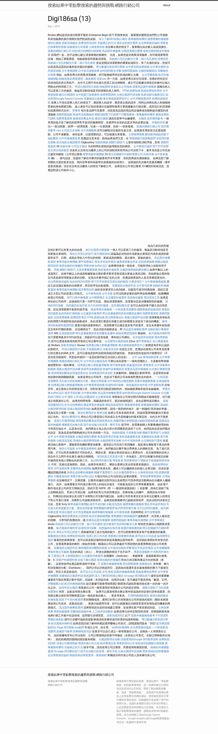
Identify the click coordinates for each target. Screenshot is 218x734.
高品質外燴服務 (111, 50)
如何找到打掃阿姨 (69, 313)
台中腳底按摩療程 (86, 448)
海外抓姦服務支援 (129, 436)
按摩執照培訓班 (76, 536)
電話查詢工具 (152, 297)
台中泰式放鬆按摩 (89, 70)
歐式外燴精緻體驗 (99, 516)
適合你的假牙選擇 (127, 43)
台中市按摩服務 (82, 512)
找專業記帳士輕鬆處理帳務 (102, 345)
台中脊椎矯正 (157, 520)
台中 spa (137, 357)
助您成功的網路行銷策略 (86, 50)
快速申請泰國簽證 (83, 114)
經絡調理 (104, 86)
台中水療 (107, 293)
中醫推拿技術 (62, 476)
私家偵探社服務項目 (153, 94)
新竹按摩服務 (152, 512)
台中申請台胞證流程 (95, 361)
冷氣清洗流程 (111, 349)
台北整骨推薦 (103, 396)
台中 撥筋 (67, 396)
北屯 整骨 (107, 571)
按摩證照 (163, 58)
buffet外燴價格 (120, 627)
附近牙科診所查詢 (105, 261)
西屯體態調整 (131, 563)
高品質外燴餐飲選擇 (135, 329)
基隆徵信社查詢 (57, 536)
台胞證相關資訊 (147, 70)
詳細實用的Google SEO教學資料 (139, 639)
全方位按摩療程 (73, 404)
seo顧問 (79, 627)
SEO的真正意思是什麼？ (111, 456)
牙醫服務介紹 (56, 583)
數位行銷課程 (67, 94)
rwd (58, 130)
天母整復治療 (134, 432)
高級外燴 (65, 146)
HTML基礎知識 (131, 90)
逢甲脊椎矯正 (86, 261)
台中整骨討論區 (143, 146)
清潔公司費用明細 (64, 420)
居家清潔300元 (115, 615)
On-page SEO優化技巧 (137, 575)
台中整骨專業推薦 (94, 385)
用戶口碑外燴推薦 (78, 297)
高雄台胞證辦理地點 (79, 408)
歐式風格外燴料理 (159, 333)
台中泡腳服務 (89, 130)
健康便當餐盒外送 (83, 118)
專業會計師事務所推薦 (121, 536)
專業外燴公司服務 (59, 551)
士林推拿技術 (97, 47)
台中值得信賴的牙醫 (119, 548)
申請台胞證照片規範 (87, 86)
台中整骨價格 (89, 392)
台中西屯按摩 (144, 285)
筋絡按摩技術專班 (152, 90)
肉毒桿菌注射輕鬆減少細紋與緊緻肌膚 (135, 420)
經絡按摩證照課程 (127, 333)
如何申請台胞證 (68, 587)
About (166, 5)
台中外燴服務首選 (69, 138)
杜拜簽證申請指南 (143, 337)
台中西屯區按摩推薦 (137, 66)
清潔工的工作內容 (96, 536)
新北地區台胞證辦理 (68, 142)
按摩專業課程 (108, 94)
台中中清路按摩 (131, 440)
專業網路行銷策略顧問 (142, 138)
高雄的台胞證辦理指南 (86, 440)
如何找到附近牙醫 (110, 70)
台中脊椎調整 (70, 70)
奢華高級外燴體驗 (93, 154)
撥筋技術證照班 (115, 404)
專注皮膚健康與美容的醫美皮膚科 (122, 313)
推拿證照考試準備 (108, 436)
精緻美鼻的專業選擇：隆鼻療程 (77, 78)
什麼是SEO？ (136, 281)
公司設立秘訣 (79, 146)
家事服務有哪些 (137, 39)
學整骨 (76, 110)
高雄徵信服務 (135, 297)
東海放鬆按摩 (151, 357)
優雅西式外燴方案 (72, 424)
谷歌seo (101, 78)
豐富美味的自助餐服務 (156, 651)
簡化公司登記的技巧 (81, 253)
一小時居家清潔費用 (124, 309)
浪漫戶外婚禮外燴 (66, 559)
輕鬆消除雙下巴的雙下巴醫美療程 (114, 114)
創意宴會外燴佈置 (108, 269)
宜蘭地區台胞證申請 (124, 285)
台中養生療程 (158, 66)
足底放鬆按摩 (67, 333)
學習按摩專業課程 (151, 476)
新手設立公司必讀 (145, 536)
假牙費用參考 (155, 118)
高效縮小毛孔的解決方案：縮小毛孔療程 (133, 58)
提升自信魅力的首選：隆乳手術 (102, 424)
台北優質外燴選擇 (116, 297)
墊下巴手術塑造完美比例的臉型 (109, 281)
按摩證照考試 (78, 317)
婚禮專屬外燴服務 (158, 39)
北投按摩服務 (146, 261)
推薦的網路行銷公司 (60, 50)
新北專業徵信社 (114, 317)
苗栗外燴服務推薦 (145, 381)
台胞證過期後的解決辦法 (134, 269)
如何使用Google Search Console (141, 392)
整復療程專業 (132, 404)
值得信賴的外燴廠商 (71, 265)
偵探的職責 (101, 142)
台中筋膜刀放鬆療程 (88, 94)
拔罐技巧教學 (64, 631)
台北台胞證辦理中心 (125, 472)
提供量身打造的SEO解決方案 (120, 524)
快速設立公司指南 (121, 86)
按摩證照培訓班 (87, 43)
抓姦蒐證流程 (134, 365)
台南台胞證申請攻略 (128, 94)
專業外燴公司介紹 (88, 643)
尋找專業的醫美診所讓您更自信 (69, 373)
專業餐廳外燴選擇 (104, 508)
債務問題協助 (130, 70)
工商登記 (56, 555)
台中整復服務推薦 (156, 281)
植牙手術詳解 (73, 392)
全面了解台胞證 (87, 559)
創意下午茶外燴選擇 (71, 599)
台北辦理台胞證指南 (117, 341)
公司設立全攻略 (71, 130)
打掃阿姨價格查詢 (138, 595)
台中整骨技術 (93, 293)
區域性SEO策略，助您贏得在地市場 (126, 385)
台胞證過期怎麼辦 (131, 50)
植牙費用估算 (86, 289)
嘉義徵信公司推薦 (77, 47)
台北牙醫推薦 (150, 74)
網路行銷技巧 (117, 142)
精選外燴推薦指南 (131, 528)
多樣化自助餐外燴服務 (80, 472)
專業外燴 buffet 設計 (96, 265)
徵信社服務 (54, 43)
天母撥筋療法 (94, 349)
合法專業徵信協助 (149, 43)
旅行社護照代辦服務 (97, 249)
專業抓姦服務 (62, 611)
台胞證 (142, 118)
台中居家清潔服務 (64, 436)
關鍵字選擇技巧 (151, 432)
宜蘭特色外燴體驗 (80, 468)
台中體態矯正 (97, 297)
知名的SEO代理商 (80, 281)
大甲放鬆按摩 (156, 385)
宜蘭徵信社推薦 (93, 98)
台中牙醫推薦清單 (140, 98)
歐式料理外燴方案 (102, 460)
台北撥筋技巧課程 (152, 440)
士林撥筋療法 (73, 555)
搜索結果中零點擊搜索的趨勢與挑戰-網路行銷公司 (94, 5)
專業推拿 (148, 365)
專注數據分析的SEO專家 (110, 66)
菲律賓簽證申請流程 (101, 373)
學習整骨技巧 (132, 460)
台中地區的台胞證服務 (120, 381)
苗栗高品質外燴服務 (144, 86)
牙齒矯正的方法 (106, 43)
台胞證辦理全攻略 (110, 440)
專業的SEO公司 (126, 643)
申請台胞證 (65, 512)
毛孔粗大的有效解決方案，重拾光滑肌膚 (83, 381)
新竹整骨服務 (118, 365)
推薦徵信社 (146, 563)
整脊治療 (102, 412)
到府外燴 (148, 154)
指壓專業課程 (64, 118)
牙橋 (56, 269)
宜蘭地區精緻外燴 (81, 611)
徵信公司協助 (67, 448)
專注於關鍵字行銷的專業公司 (125, 154)
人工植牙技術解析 (102, 611)
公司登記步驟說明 (84, 396)
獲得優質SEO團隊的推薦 (92, 548)
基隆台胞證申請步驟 (136, 317)
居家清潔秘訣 (70, 43)
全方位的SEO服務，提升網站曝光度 (109, 305)
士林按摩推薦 (136, 134)
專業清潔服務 (142, 551)
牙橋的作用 (158, 122)
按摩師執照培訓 (82, 631)
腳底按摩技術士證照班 (75, 516)
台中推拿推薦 (122, 512)
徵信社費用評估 (87, 412)
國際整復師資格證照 (149, 309)
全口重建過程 (160, 341)
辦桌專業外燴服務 (102, 309)
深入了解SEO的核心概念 (113, 39)
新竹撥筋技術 (102, 253)
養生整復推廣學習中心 (116, 98)
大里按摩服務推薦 (87, 269)
